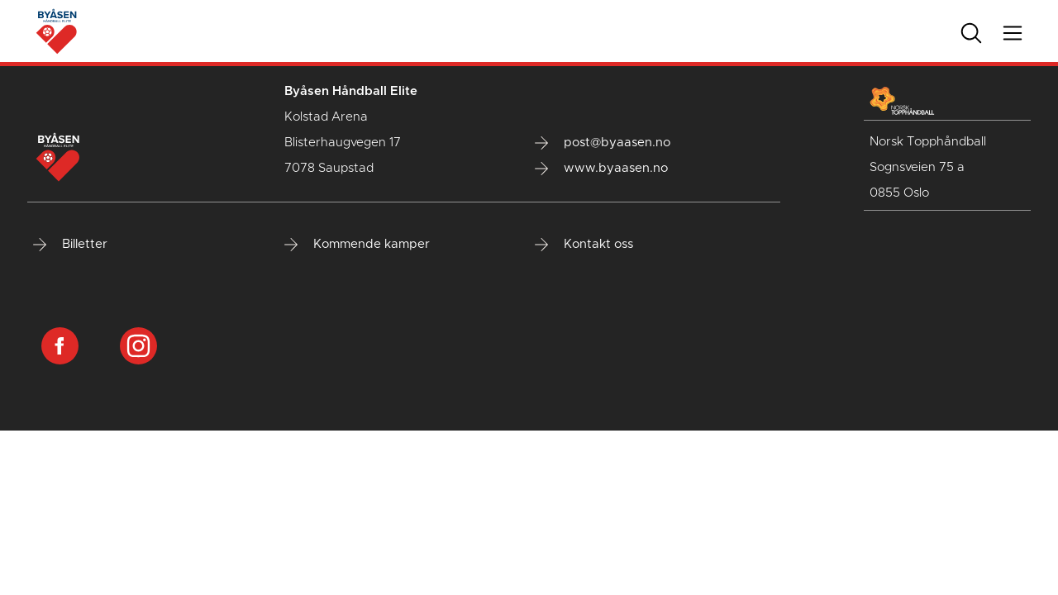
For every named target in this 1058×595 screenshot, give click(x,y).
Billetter (70, 244)
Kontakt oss (584, 244)
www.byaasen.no (601, 168)
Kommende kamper (357, 244)
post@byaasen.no (602, 143)
